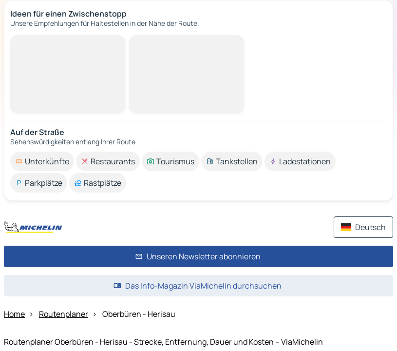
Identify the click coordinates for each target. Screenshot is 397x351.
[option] (42, 161)
